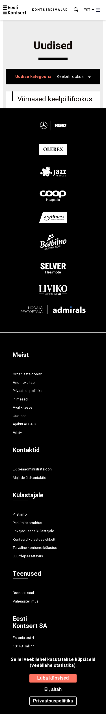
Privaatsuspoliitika (27, 391)
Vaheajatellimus (25, 601)
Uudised (20, 416)
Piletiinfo (20, 514)
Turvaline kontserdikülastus (35, 548)
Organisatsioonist (27, 374)
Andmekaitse (23, 382)
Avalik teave (22, 407)
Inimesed (20, 399)
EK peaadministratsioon (32, 469)
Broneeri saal (23, 593)
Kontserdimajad (50, 10)
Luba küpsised (53, 678)
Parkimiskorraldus (27, 523)
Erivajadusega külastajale (33, 531)
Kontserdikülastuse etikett (34, 539)
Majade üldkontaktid (29, 478)
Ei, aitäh (53, 689)
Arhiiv (17, 432)
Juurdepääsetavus (28, 556)
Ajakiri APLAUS (25, 424)
